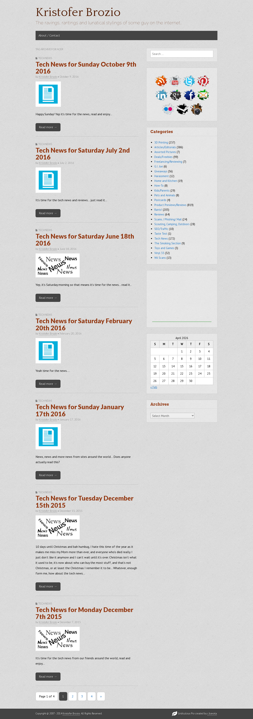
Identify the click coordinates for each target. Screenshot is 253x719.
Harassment (161, 176)
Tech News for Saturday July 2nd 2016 (83, 153)
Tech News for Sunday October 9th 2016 (86, 67)
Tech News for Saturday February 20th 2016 (84, 324)
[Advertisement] (181, 297)
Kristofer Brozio (78, 12)
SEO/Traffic (161, 229)
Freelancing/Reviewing (168, 161)
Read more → (48, 127)
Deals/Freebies (163, 157)
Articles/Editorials (165, 147)
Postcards (160, 200)
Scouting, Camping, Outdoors (172, 224)
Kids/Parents (162, 190)
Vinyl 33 (159, 253)
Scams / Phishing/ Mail (168, 219)
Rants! (158, 210)
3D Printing (161, 142)
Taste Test (160, 233)
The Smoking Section (167, 243)
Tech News (45, 58)
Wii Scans (160, 258)
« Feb (153, 387)
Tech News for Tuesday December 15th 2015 (84, 501)
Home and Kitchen (165, 181)
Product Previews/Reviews (170, 205)
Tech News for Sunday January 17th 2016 (80, 410)
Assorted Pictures (165, 152)
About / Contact (49, 35)
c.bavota (212, 713)
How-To (159, 185)
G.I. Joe (158, 166)
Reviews (159, 214)
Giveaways (160, 171)
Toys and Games (164, 248)
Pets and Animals (164, 195)
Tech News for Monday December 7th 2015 (84, 613)
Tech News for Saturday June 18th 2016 (85, 239)
